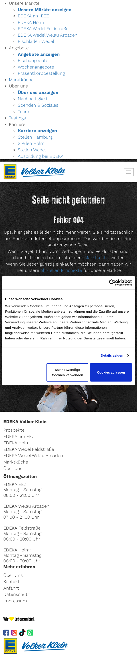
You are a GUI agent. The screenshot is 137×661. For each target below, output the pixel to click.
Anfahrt (11, 588)
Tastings (17, 118)
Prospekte (13, 430)
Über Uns (13, 575)
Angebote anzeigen (39, 54)
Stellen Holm (31, 143)
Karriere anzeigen (37, 130)
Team (23, 111)
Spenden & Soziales (38, 105)
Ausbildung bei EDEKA (41, 156)
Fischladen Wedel (36, 41)
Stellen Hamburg (35, 137)
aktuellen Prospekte (61, 270)
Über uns (12, 468)
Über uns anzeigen (38, 92)
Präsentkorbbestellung (41, 73)
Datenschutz (16, 594)
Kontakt (11, 581)
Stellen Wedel (32, 149)
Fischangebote (33, 60)
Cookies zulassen (111, 372)
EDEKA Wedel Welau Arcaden (47, 35)
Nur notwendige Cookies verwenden (67, 372)
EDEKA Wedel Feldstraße (43, 28)
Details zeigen (112, 355)
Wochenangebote (36, 67)
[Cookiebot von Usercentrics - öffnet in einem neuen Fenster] (112, 282)
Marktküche (21, 79)
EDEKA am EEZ (33, 16)
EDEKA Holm (31, 22)
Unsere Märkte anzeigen (44, 9)
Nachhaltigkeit (33, 98)
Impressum (15, 600)
